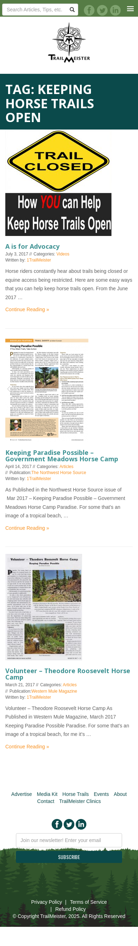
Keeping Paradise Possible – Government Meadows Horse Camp (61, 455)
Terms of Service (88, 902)
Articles (66, 466)
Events (101, 794)
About (120, 794)
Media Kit (47, 794)
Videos (62, 254)
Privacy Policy (46, 902)
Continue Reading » (27, 309)
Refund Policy (70, 909)
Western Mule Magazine (54, 691)
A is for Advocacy (32, 246)
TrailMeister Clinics (80, 801)
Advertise (21, 794)
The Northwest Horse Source (58, 472)
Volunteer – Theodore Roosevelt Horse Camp (67, 673)
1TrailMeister (39, 260)
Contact (45, 801)
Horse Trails (75, 794)
